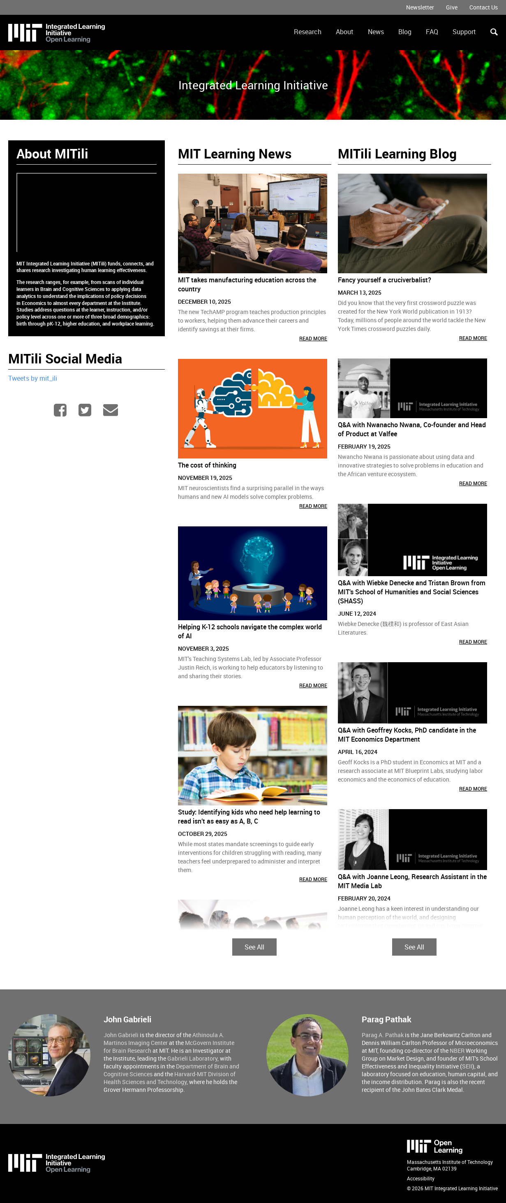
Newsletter (420, 7)
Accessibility (420, 1178)
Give (451, 7)
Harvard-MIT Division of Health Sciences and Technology (170, 1078)
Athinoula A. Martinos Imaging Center (164, 1039)
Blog (404, 31)
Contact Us (483, 7)
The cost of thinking (207, 465)
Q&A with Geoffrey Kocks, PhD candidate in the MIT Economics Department (407, 735)
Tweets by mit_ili (32, 378)
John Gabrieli (121, 1035)
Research (307, 31)
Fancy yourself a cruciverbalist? (384, 279)
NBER (457, 1050)
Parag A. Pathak (383, 1035)
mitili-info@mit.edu (111, 410)
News (376, 31)
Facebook (61, 410)
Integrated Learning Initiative (253, 85)
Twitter (86, 410)
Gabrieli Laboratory (192, 1058)
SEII (467, 1066)
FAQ (432, 31)
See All (254, 947)
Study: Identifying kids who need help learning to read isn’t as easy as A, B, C (249, 816)
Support (464, 31)
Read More (313, 338)
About (345, 31)
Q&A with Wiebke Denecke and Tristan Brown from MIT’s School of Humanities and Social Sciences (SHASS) (411, 591)
